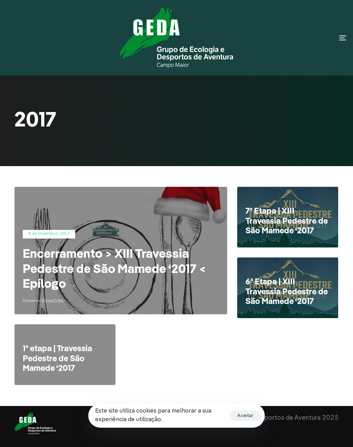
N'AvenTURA (52, 301)
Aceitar (245, 415)
